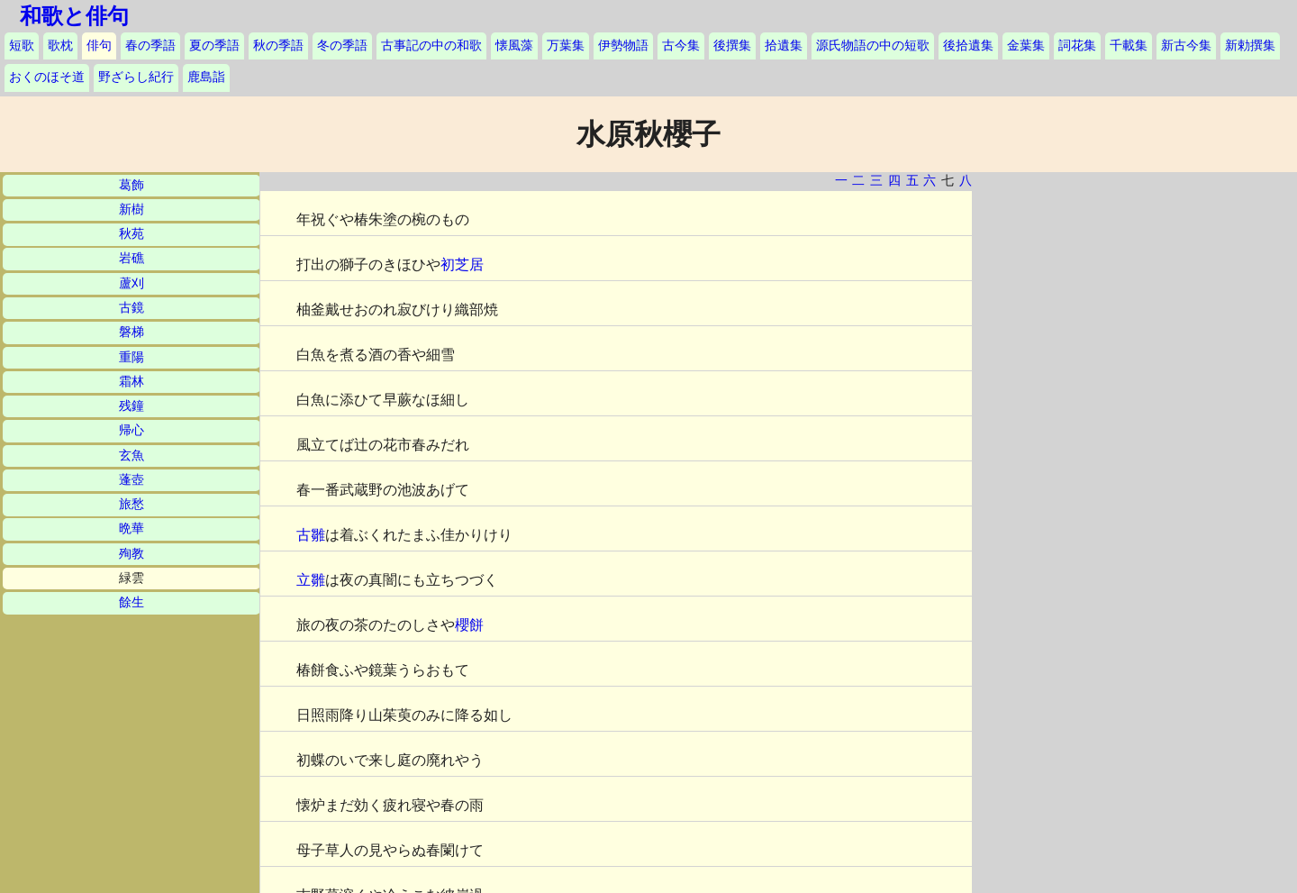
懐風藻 (514, 45)
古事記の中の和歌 (431, 45)
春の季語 (150, 45)
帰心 (131, 430)
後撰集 (732, 45)
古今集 (681, 45)
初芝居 (462, 264)
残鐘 (131, 406)
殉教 (131, 553)
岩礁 (131, 258)
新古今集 (1186, 45)
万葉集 (566, 45)
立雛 (310, 580)
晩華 (131, 528)
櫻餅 (469, 625)
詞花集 (1077, 45)
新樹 (131, 209)
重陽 (131, 357)
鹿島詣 (206, 77)
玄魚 (131, 455)
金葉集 (1026, 45)
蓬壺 (131, 480)
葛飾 (131, 185)
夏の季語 (214, 45)
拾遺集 (784, 45)
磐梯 (131, 332)
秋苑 (131, 234)
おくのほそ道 (47, 77)
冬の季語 (342, 45)
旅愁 (131, 504)
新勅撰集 (1250, 45)
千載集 (1128, 45)
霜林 (131, 381)
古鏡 (131, 307)
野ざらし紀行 (136, 77)
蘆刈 (131, 283)
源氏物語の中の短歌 (873, 45)
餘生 (131, 602)
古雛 (310, 534)
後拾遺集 (968, 45)
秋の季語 (278, 45)
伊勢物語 (623, 45)
